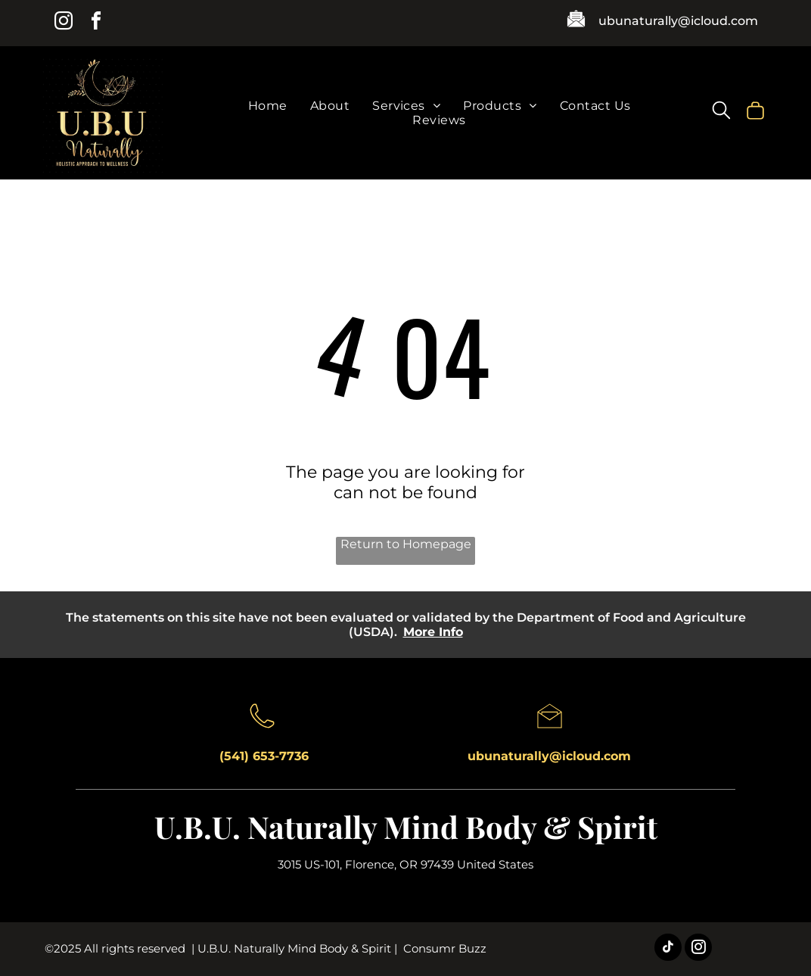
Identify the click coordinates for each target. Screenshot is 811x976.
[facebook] (96, 23)
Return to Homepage (405, 544)
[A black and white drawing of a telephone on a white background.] (262, 732)
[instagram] (63, 23)
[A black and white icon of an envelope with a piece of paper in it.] (576, 25)
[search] (721, 112)
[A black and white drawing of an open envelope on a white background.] (550, 732)
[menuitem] (268, 105)
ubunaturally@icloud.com (678, 21)
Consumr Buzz (444, 948)
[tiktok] (668, 949)
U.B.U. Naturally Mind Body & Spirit (405, 826)
